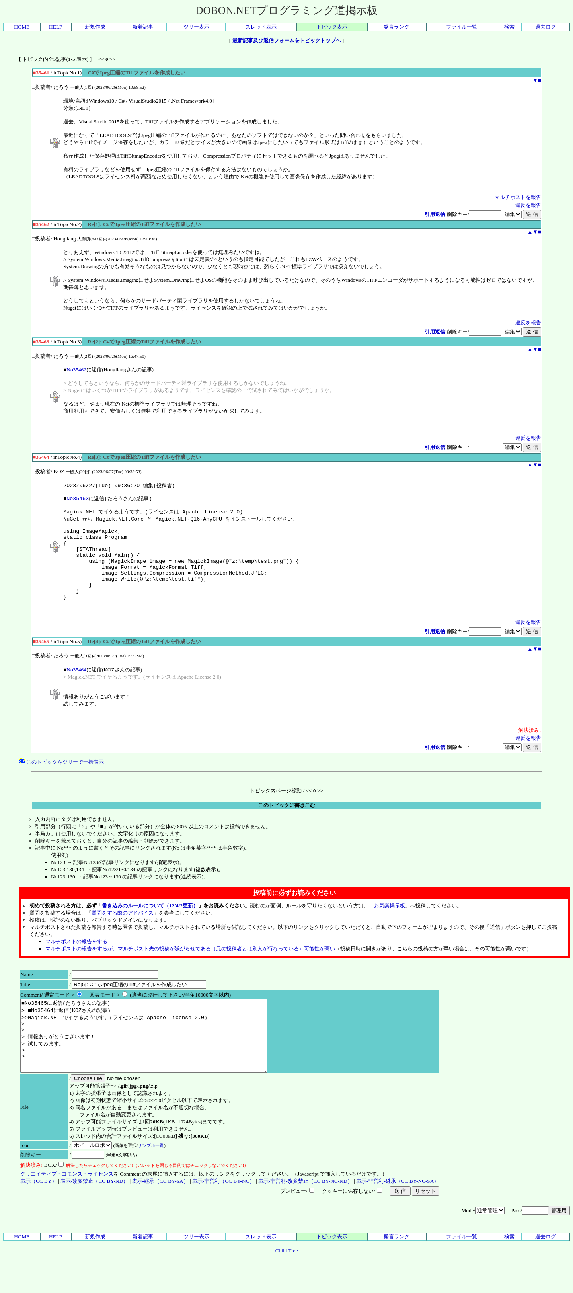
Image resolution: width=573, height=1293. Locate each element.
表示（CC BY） (38, 1215)
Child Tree (286, 1284)
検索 (509, 27)
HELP (55, 27)
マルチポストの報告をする (76, 961)
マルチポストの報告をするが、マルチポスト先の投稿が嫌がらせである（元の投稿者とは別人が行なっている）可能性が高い (190, 968)
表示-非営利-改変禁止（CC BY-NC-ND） (305, 1215)
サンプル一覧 (151, 1179)
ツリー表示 (196, 27)
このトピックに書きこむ (286, 825)
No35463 (77, 500)
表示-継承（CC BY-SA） (160, 1215)
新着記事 (143, 27)
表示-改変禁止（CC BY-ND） (94, 1215)
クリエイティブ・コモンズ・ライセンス (66, 1208)
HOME (21, 27)
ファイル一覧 (461, 27)
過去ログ (545, 27)
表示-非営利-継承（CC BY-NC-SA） (397, 1215)
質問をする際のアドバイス (123, 932)
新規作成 (95, 27)
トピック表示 (331, 27)
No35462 (76, 369)
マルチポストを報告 (518, 197)
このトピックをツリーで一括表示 (61, 781)
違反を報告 (528, 205)
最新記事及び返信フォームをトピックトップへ (286, 40)
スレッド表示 (261, 27)
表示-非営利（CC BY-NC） (223, 1215)
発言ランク (396, 27)
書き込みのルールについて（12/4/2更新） (150, 925)
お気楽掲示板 (389, 925)
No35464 (76, 689)
